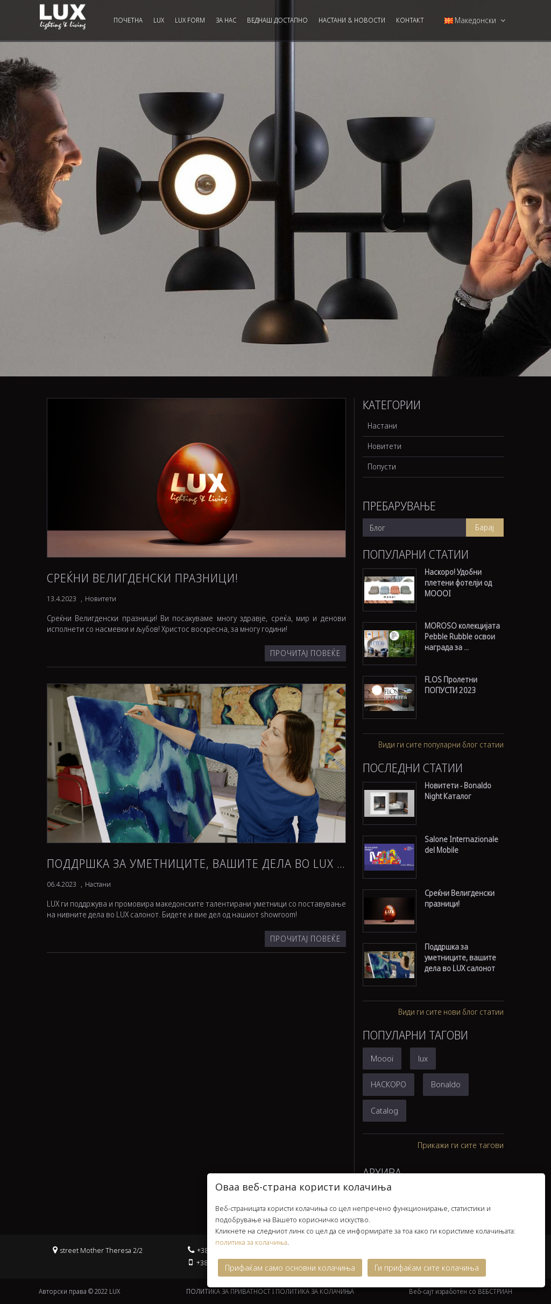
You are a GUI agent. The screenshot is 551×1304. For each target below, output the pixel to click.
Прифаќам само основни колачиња (290, 1264)
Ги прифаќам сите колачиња (427, 1264)
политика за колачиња (251, 1239)
